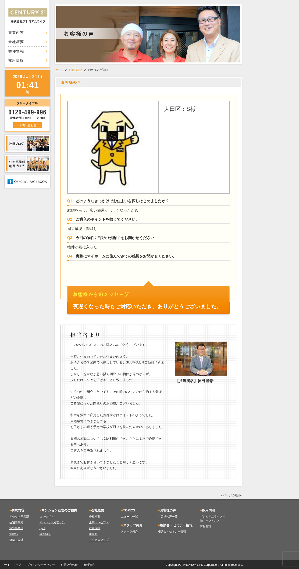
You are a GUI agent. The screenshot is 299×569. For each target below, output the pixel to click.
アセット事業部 (19, 516)
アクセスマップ (99, 540)
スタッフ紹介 (129, 531)
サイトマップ (12, 564)
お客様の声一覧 (168, 516)
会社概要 (27, 42)
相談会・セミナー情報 (172, 531)
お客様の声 (76, 70)
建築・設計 (16, 540)
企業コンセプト (99, 522)
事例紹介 (45, 534)
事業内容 (27, 34)
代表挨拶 (94, 528)
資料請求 (89, 564)
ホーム (59, 70)
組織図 (93, 534)
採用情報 (27, 59)
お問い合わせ (69, 564)
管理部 (13, 534)
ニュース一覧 (129, 516)
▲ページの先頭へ (232, 495)
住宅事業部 (16, 522)
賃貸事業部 (16, 528)
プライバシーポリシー (41, 564)
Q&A (42, 528)
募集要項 (205, 526)
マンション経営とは (52, 522)
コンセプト (46, 516)
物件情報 (27, 51)
